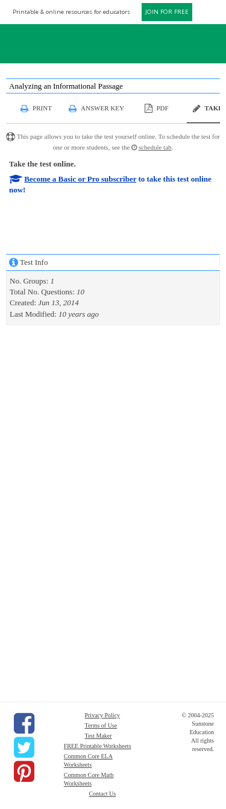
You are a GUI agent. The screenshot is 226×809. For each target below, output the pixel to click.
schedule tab (155, 147)
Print (42, 108)
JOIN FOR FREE (167, 12)
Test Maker (97, 735)
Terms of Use (100, 725)
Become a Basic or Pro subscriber (80, 178)
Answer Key (102, 108)
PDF (162, 108)
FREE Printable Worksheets (97, 746)
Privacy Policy (102, 715)
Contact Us (102, 793)
